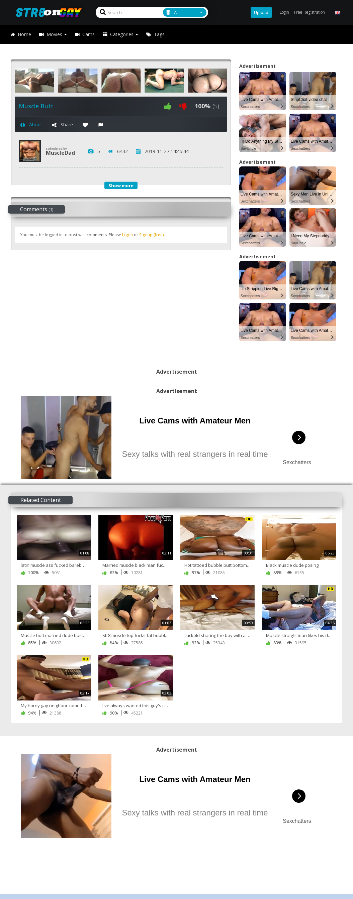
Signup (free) (151, 235)
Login (127, 235)
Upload (261, 12)
